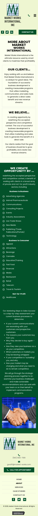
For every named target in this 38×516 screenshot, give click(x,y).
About (19, 483)
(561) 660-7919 (19, 458)
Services (19, 487)
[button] (2, 32)
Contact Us (19, 495)
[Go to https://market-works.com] (12, 15)
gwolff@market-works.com (19, 464)
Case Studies (19, 491)
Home (19, 479)
